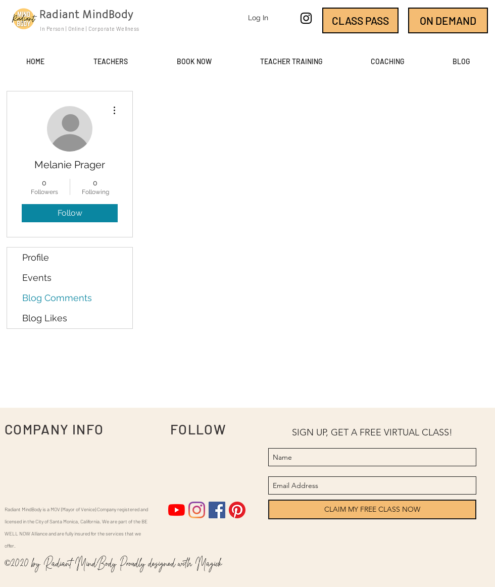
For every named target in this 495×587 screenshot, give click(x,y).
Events (37, 277)
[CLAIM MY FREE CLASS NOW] (372, 509)
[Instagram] (196, 510)
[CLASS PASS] (360, 20)
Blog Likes (44, 318)
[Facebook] (217, 510)
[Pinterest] (237, 510)
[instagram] (306, 18)
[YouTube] (176, 510)
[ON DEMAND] (448, 20)
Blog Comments (57, 297)
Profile (35, 257)
